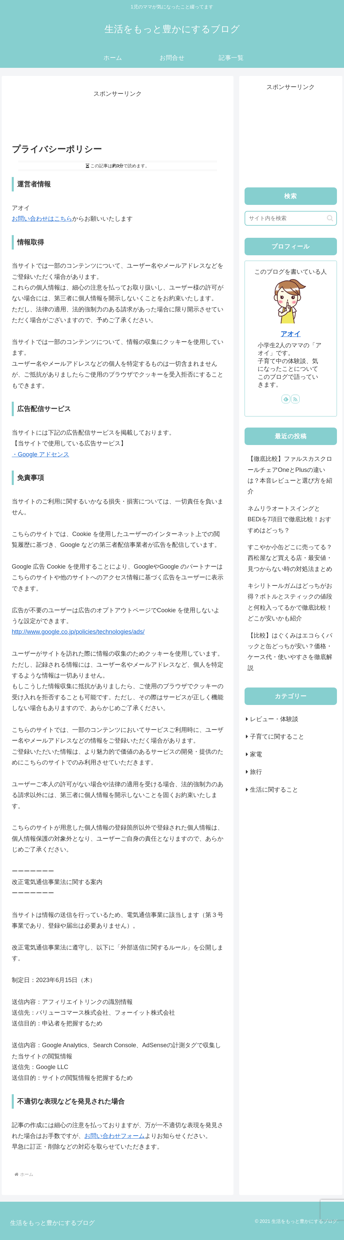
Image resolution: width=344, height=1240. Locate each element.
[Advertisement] (117, 116)
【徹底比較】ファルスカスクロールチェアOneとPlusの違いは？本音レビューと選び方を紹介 (290, 475)
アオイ (291, 334)
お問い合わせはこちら (42, 218)
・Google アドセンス (40, 454)
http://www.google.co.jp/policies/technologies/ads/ (78, 631)
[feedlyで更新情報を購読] (286, 399)
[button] (330, 218)
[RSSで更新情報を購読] (295, 399)
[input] (291, 218)
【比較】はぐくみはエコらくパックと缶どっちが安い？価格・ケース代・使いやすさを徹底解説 (290, 651)
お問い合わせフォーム (114, 1136)
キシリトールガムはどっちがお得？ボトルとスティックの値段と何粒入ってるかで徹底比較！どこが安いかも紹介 (290, 602)
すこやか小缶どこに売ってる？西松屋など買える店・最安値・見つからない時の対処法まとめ (290, 558)
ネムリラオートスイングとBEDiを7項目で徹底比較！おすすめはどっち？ (289, 519)
